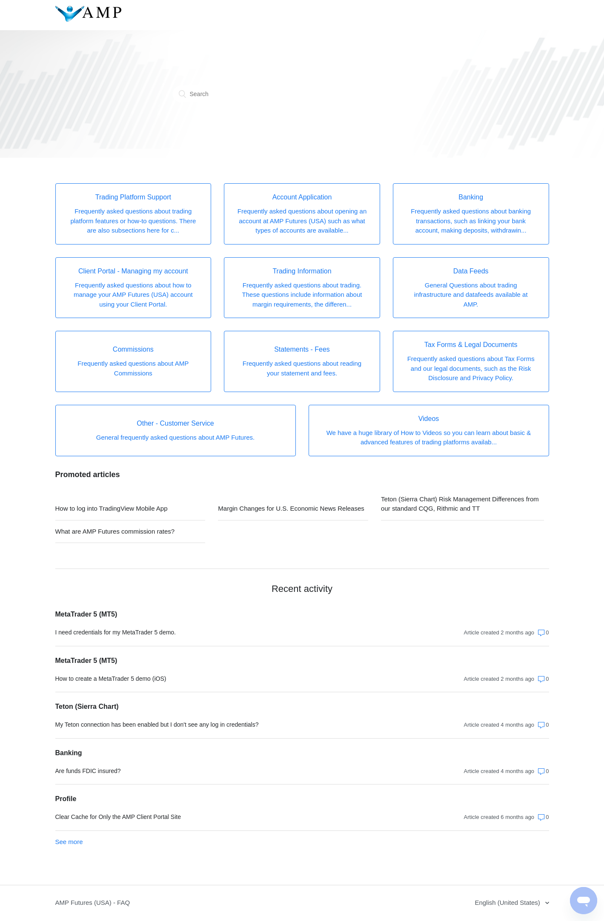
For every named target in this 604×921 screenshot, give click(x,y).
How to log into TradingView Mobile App (111, 508)
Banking (68, 752)
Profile (66, 798)
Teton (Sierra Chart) (87, 706)
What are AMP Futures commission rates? (115, 531)
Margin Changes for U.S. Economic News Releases (291, 508)
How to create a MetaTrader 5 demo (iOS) (110, 678)
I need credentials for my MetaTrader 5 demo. (115, 632)
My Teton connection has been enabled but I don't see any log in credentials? (157, 724)
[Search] (302, 93)
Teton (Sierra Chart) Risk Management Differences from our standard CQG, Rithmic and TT (460, 503)
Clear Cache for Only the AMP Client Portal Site (118, 816)
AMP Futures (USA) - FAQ (92, 902)
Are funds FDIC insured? (88, 771)
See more (69, 841)
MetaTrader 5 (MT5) (86, 614)
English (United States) (508, 902)
